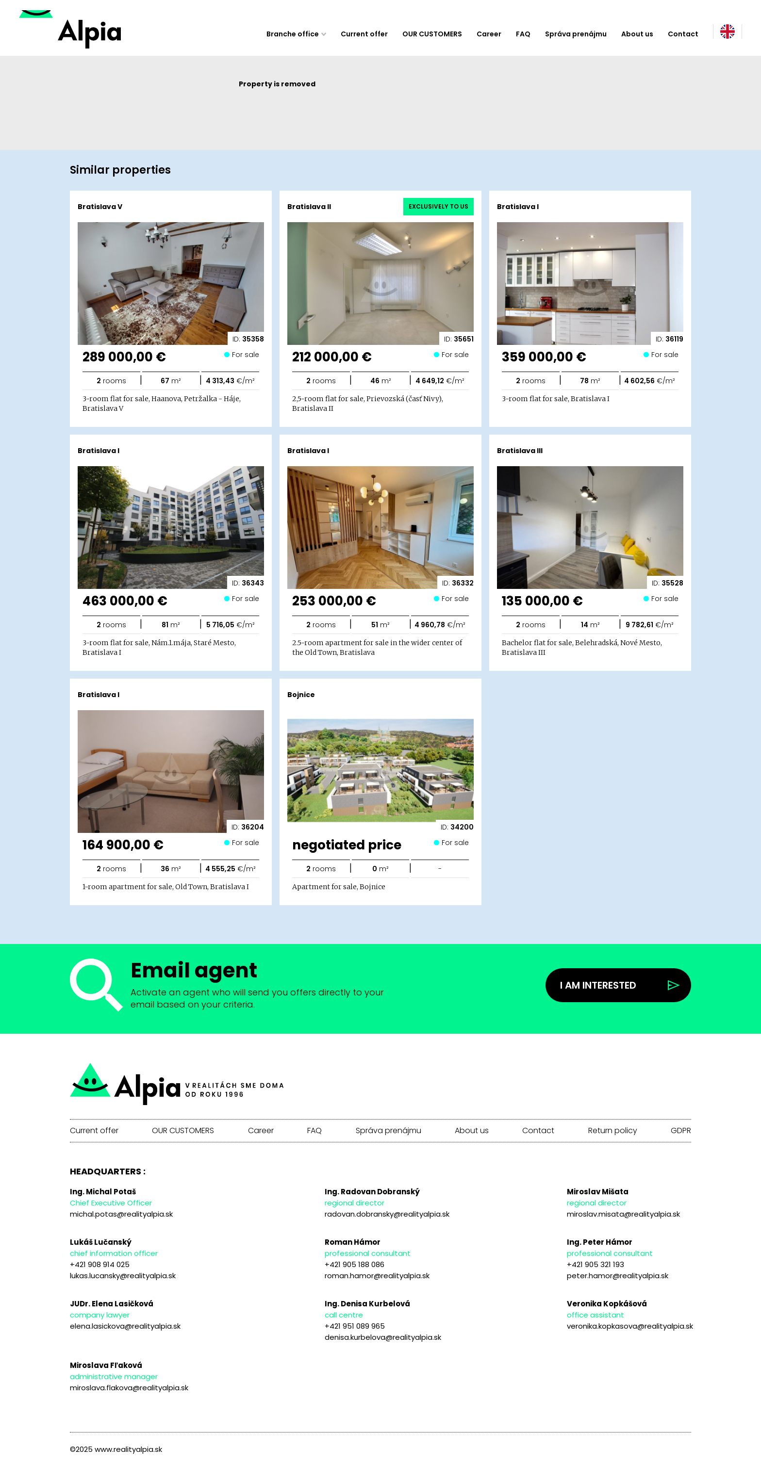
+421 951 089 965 (355, 1326)
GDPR (681, 1131)
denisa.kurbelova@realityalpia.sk (383, 1337)
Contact (683, 34)
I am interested (598, 985)
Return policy (612, 1131)
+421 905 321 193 (595, 1264)
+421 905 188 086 (354, 1264)
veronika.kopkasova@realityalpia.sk (630, 1326)
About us (637, 34)
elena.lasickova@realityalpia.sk (125, 1326)
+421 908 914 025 (100, 1264)
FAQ (523, 34)
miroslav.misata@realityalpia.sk (623, 1214)
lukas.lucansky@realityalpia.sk (123, 1275)
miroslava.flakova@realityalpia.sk (129, 1388)
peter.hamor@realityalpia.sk (617, 1275)
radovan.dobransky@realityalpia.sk (387, 1214)
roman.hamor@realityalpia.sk (377, 1275)
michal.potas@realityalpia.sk (121, 1214)
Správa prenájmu (576, 34)
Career (489, 34)
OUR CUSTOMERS (432, 34)
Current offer (364, 34)
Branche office (292, 34)
